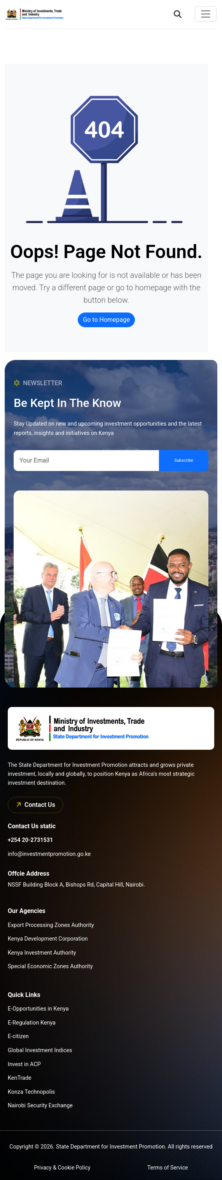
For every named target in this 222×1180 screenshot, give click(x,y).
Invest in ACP (24, 1064)
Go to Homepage (106, 319)
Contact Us (34, 804)
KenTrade (19, 1078)
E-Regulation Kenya (32, 1022)
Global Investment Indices (40, 1050)
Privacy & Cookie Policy (62, 1167)
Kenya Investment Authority (42, 953)
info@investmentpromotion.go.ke (49, 854)
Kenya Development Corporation (48, 939)
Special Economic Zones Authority (50, 966)
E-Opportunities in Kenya (38, 1008)
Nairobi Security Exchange (40, 1105)
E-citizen (18, 1036)
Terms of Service (167, 1167)
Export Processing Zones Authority (51, 925)
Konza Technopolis (31, 1092)
